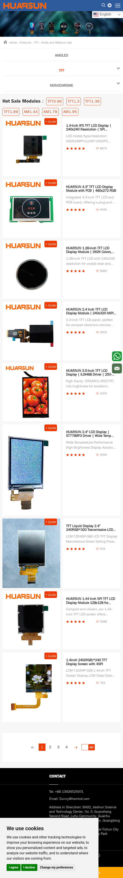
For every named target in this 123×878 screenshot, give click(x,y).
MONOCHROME (85, 84)
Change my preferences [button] (56, 867)
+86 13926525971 (69, 791)
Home (13, 42)
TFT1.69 (11, 111)
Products (25, 42)
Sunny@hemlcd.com (74, 799)
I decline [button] (29, 867)
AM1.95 (70, 111)
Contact (57, 776)
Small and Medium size (56, 42)
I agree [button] (13, 867)
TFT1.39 (92, 101)
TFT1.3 (73, 101)
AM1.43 (31, 111)
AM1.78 (50, 111)
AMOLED (61, 55)
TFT (36, 42)
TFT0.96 (54, 101)
